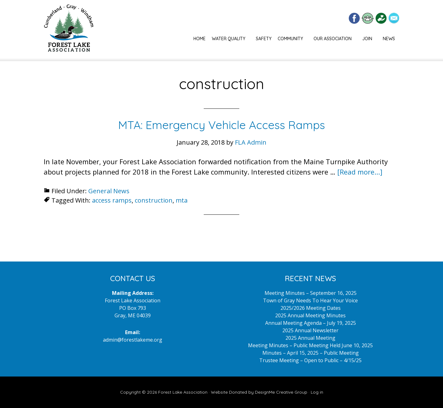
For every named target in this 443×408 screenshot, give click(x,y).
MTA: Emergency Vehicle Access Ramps (221, 125)
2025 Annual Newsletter (310, 330)
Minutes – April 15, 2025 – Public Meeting (310, 352)
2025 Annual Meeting (310, 337)
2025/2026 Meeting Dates (310, 308)
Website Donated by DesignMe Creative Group (259, 392)
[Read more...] (359, 171)
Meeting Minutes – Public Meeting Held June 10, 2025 (310, 345)
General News (108, 191)
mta (181, 200)
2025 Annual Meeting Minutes (310, 315)
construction (154, 200)
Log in (317, 392)
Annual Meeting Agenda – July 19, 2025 (310, 322)
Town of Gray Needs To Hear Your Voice (310, 300)
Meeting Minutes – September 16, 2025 (311, 293)
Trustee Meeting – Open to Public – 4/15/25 (310, 360)
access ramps (112, 200)
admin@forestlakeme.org (132, 339)
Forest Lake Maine (69, 30)
